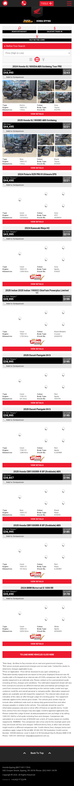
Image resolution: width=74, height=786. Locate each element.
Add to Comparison (15, 77)
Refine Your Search (14, 46)
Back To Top (37, 753)
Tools (46, 3)
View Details (37, 114)
